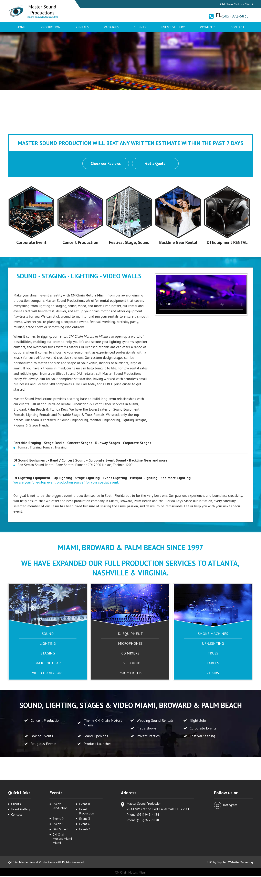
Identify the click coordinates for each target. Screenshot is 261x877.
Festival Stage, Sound (129, 243)
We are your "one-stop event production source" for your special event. (66, 483)
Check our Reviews (105, 163)
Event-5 (58, 824)
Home (21, 27)
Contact (237, 27)
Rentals (82, 27)
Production (50, 27)
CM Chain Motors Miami (130, 873)
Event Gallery (173, 27)
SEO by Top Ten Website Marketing (229, 863)
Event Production (60, 806)
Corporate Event (31, 243)
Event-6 (84, 824)
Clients (140, 27)
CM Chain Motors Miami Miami (62, 839)
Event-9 (58, 819)
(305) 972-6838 (235, 16)
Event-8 (84, 804)
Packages (111, 27)
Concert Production (80, 243)
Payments (208, 27)
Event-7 (84, 830)
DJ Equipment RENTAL (227, 243)
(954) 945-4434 (148, 815)
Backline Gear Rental (178, 243)
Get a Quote (155, 163)
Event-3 (84, 819)
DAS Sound (60, 830)
